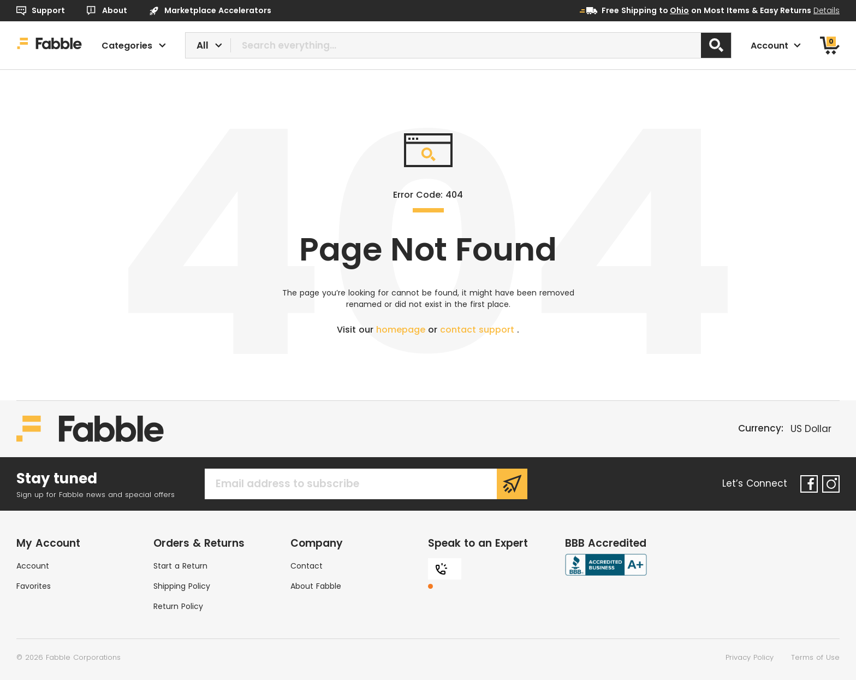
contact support (478, 329)
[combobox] (458, 45)
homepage (402, 329)
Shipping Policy (181, 586)
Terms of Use (815, 657)
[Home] (49, 45)
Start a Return (180, 565)
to (674, 10)
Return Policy (178, 606)
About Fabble (315, 586)
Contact (306, 565)
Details (826, 10)
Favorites (33, 586)
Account (32, 565)
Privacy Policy (750, 657)
